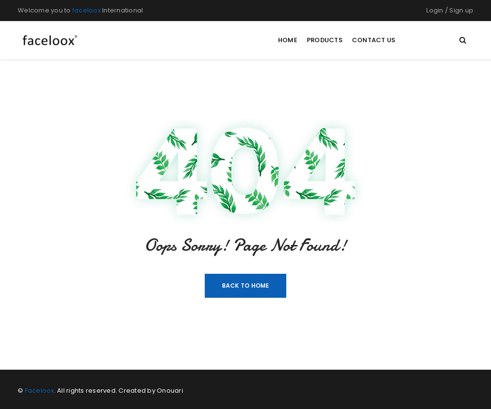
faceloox (86, 10)
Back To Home (245, 285)
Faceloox (39, 390)
